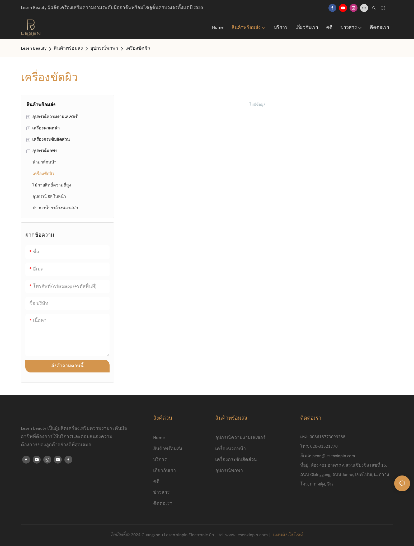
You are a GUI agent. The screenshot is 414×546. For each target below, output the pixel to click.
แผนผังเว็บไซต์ (287, 535)
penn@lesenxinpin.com (333, 456)
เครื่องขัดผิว (137, 48)
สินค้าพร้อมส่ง (68, 48)
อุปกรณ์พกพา (104, 48)
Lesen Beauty (33, 48)
